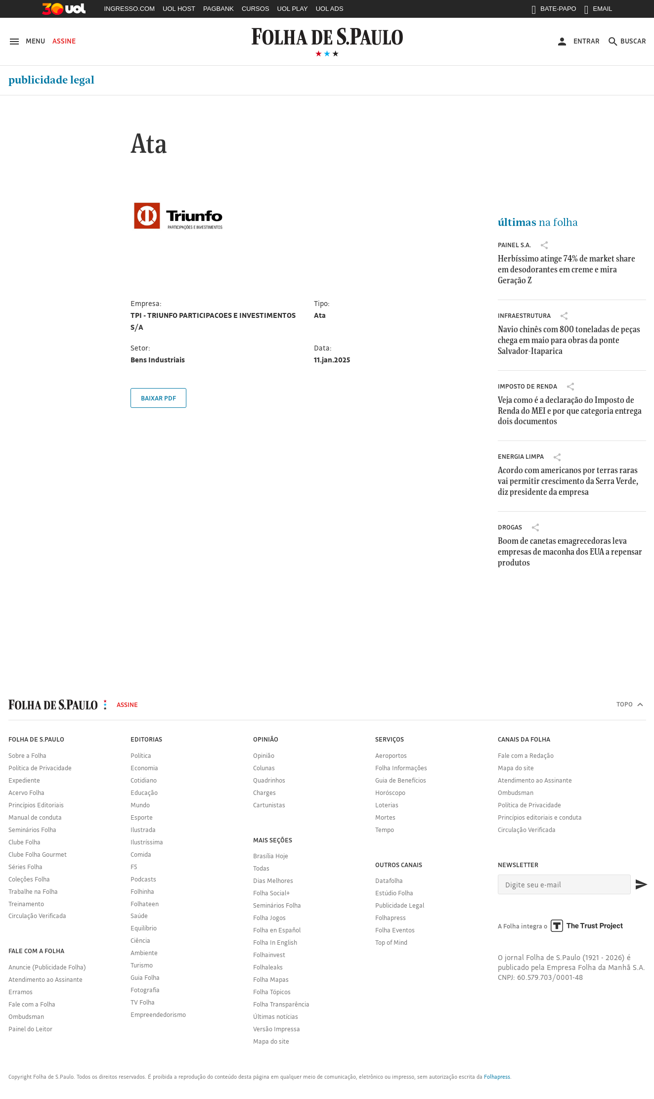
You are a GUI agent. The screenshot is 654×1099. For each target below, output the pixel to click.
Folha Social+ (271, 892)
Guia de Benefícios (400, 780)
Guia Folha (145, 977)
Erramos (20, 991)
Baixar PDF (158, 398)
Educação (144, 792)
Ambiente (144, 952)
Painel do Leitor (30, 1028)
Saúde (139, 915)
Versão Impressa (276, 1028)
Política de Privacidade (40, 767)
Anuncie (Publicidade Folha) (47, 967)
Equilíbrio (144, 927)
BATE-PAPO (553, 11)
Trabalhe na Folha (33, 891)
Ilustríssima (147, 841)
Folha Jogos (269, 917)
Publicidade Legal (51, 80)
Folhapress (390, 917)
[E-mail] (564, 884)
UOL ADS (330, 8)
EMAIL (598, 11)
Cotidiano (144, 780)
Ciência (140, 940)
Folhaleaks (268, 967)
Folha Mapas (271, 979)
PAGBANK (218, 8)
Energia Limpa (521, 456)
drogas (510, 527)
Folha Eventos (395, 929)
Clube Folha (24, 841)
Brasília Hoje (270, 855)
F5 (134, 866)
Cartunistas (269, 804)
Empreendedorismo (158, 1014)
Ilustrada (143, 829)
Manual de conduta (35, 817)
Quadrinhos (269, 780)
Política (141, 755)
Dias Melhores (273, 880)
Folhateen (145, 903)
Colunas (264, 767)
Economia (144, 767)
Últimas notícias (275, 1016)
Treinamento (26, 903)
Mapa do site (271, 1041)
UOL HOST (179, 8)
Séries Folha (25, 866)
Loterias (386, 804)
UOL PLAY (292, 8)
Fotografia (145, 989)
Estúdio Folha (394, 892)
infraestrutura (524, 315)
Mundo (140, 804)
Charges (264, 792)
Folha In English (275, 942)
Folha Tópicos (272, 991)
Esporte (142, 817)
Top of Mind (391, 942)
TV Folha (143, 1002)
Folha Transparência (281, 1004)
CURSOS (255, 8)
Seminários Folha (32, 829)
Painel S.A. (514, 244)
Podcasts (143, 879)
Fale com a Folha (31, 1004)
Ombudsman (26, 1016)
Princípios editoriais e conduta (540, 817)
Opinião (263, 755)
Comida (141, 854)
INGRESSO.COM (129, 8)
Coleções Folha (29, 879)
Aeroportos (391, 755)
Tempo (384, 829)
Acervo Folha (26, 792)
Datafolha (389, 880)
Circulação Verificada (37, 915)
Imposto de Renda (527, 386)
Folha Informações (401, 767)
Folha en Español (277, 929)
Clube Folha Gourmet (37, 854)
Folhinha (142, 891)
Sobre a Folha (27, 755)
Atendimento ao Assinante (45, 979)
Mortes (385, 817)
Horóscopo (390, 792)
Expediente (24, 780)
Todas (261, 868)
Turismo (142, 965)
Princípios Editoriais (36, 804)
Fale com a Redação (526, 755)
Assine (64, 41)
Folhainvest (269, 954)
